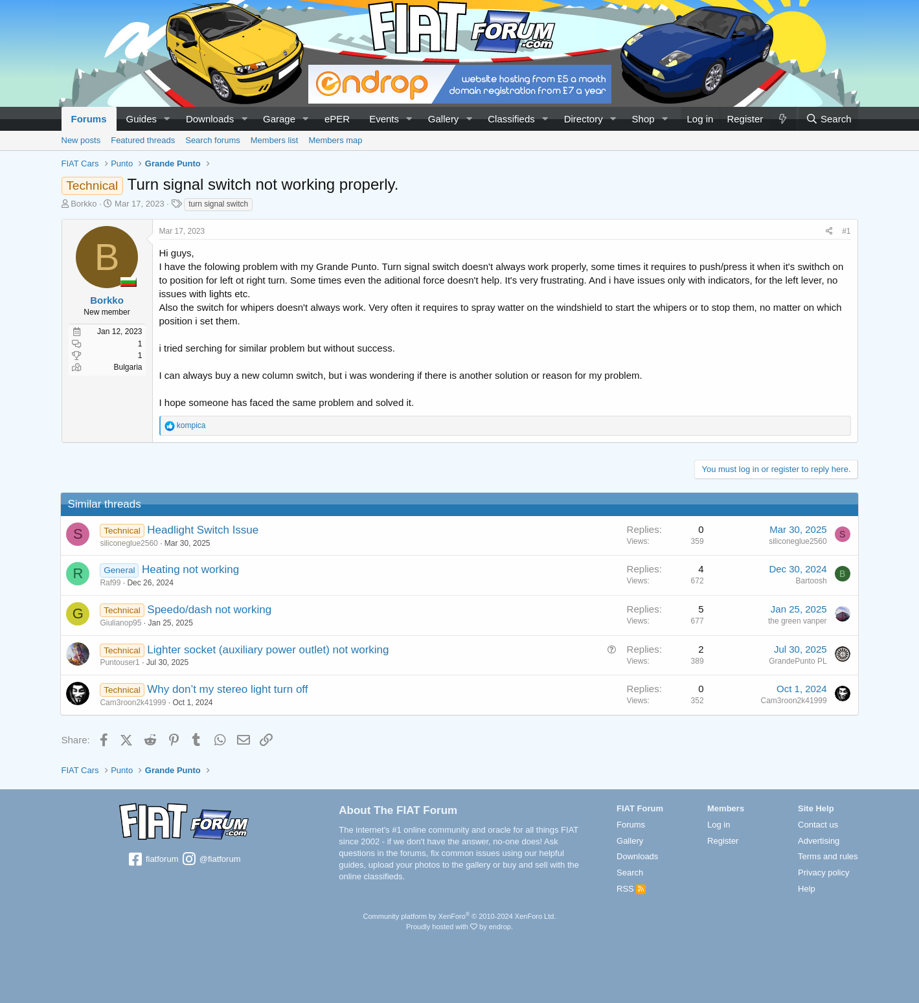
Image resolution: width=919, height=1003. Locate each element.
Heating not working (191, 569)
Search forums (212, 140)
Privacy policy (823, 872)
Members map (335, 140)
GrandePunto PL (797, 661)
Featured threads (143, 140)
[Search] (828, 119)
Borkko (83, 203)
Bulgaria (127, 367)
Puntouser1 (121, 662)
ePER (337, 118)
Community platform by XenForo (459, 916)
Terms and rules (827, 856)
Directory (583, 118)
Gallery (443, 118)
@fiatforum (210, 860)
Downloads (210, 118)
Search (630, 872)
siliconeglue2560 (130, 543)
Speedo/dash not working (210, 609)
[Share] (829, 231)
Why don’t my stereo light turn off (228, 689)
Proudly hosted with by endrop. (459, 926)
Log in (718, 824)
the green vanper (796, 620)
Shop (643, 118)
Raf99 (111, 582)
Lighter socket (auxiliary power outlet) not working (268, 650)
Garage (279, 118)
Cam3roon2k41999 (134, 702)
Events (384, 118)
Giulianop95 (121, 622)
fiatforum (152, 860)
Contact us (818, 824)
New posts (81, 140)
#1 (846, 231)
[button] (167, 119)
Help (806, 889)
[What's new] (782, 119)
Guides (141, 118)
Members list (275, 140)
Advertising (818, 841)
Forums (89, 118)
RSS (631, 889)
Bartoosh (810, 580)
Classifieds (511, 118)
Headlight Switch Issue (203, 530)
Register (722, 841)
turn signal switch (218, 203)
